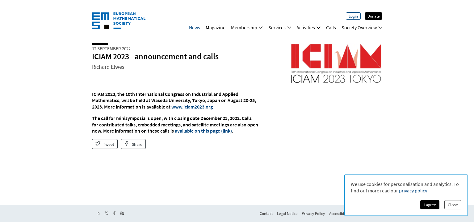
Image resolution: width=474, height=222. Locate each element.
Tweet (105, 144)
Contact (266, 213)
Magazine (215, 27)
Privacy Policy (313, 213)
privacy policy (413, 190)
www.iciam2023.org (192, 107)
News (194, 27)
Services (279, 27)
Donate (373, 16)
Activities (308, 27)
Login (353, 16)
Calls (331, 27)
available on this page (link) (203, 131)
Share (133, 144)
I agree (430, 205)
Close (453, 205)
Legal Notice (287, 213)
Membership (247, 27)
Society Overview (362, 27)
